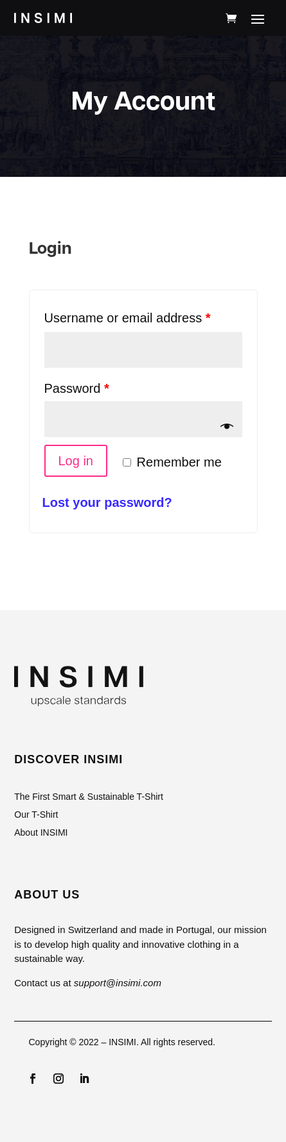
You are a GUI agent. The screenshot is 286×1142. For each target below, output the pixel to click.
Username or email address (127, 318)
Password (76, 388)
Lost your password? (107, 502)
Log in (76, 461)
